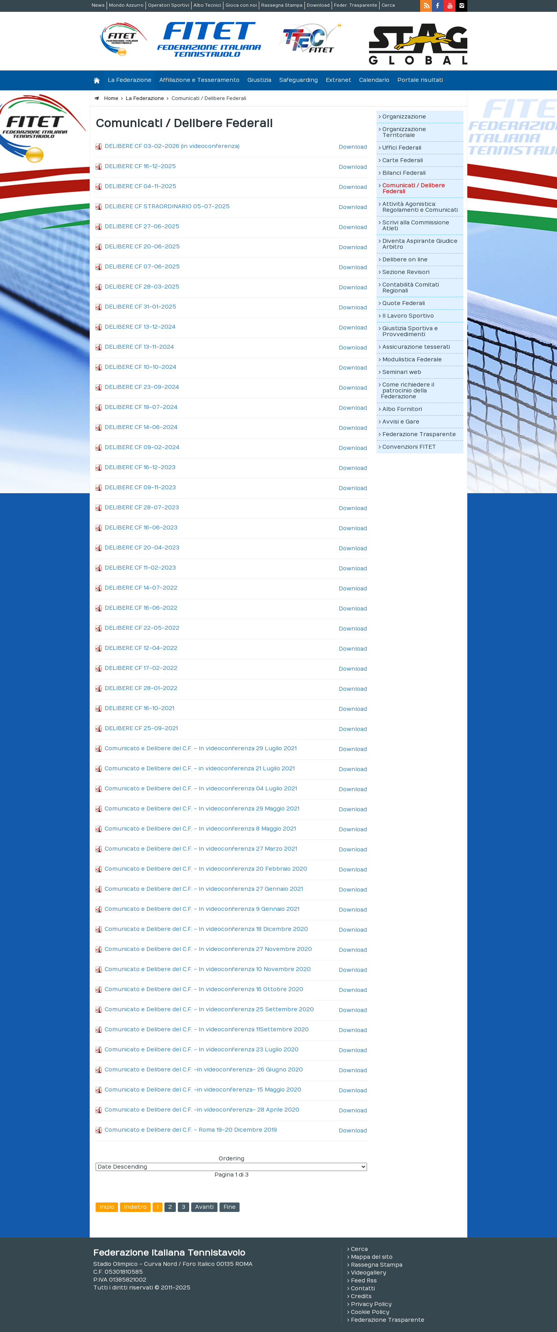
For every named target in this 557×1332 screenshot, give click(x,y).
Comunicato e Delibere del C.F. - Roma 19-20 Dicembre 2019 (191, 1130)
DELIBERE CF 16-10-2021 (139, 708)
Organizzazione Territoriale (404, 132)
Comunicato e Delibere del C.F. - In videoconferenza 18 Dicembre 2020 (206, 929)
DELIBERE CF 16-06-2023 (141, 527)
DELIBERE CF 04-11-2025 (140, 186)
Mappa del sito (372, 1257)
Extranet (338, 80)
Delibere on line (405, 259)
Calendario (374, 80)
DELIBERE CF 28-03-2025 (142, 286)
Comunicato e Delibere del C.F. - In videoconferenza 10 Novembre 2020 (208, 969)
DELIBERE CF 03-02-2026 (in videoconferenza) (172, 146)
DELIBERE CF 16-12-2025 (140, 166)
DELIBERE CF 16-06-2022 (141, 608)
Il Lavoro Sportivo (408, 316)
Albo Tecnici (207, 5)
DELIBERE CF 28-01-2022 (141, 688)
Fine (229, 1207)
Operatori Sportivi (168, 5)
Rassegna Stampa (281, 5)
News (98, 5)
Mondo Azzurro (126, 5)
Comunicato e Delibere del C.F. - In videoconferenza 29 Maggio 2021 (202, 808)
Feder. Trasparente (355, 5)
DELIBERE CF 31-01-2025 (140, 306)
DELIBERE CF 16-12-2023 (140, 467)
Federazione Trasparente (419, 434)
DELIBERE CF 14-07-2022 (141, 588)
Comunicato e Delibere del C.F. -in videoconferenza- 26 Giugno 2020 (204, 1069)
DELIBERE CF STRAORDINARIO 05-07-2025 (167, 206)
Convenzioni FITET (409, 447)
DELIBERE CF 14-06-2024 (141, 427)
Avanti (204, 1207)
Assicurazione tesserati (416, 347)
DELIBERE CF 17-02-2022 (141, 668)
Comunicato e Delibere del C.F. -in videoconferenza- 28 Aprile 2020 (202, 1109)
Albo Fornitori (402, 409)
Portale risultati (420, 80)
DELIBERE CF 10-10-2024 (140, 367)
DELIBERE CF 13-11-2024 (139, 347)
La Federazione (129, 80)
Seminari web (401, 372)
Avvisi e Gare (400, 421)
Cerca (388, 5)
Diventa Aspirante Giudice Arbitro (419, 244)
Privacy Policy (371, 1304)
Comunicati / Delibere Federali (413, 188)
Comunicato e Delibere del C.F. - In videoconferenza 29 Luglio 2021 (201, 748)
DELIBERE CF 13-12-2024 (140, 327)
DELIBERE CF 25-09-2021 (141, 728)
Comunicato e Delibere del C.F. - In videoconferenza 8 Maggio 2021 (200, 828)
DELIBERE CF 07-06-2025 (142, 266)
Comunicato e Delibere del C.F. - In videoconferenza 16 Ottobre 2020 (204, 989)
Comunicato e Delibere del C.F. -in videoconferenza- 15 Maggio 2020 (203, 1089)
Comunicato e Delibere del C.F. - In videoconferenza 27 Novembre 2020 (208, 949)
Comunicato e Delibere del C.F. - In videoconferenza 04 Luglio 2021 (201, 788)
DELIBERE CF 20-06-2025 (142, 246)
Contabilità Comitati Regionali (410, 287)
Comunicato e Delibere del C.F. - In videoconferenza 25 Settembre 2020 (209, 1009)
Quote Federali (403, 303)
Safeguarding (298, 80)
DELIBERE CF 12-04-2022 (141, 648)
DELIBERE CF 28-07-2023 (142, 507)
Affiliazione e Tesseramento (199, 80)
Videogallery (368, 1272)
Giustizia (259, 80)
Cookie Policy (370, 1312)
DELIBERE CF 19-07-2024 (141, 407)
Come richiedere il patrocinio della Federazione (407, 390)
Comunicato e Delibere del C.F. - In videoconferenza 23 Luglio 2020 (202, 1049)
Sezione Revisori (406, 272)
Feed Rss (364, 1280)
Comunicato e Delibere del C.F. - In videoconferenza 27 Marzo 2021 (201, 848)
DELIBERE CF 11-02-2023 (140, 567)
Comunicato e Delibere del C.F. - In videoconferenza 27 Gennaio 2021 (204, 889)
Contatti (363, 1288)
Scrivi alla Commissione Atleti (415, 225)
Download (318, 5)
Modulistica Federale (412, 359)
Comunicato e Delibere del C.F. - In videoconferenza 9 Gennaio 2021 (202, 909)
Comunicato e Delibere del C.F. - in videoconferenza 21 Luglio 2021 (200, 768)
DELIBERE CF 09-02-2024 (142, 447)
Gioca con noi (241, 5)
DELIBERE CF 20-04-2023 (142, 547)
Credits (361, 1296)
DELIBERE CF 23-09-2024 (142, 387)
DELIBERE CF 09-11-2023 (140, 487)
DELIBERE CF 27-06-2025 (142, 226)
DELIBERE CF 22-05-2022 (142, 628)
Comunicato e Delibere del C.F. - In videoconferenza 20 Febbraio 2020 (206, 869)
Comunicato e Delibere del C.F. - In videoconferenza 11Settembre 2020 (207, 1029)
